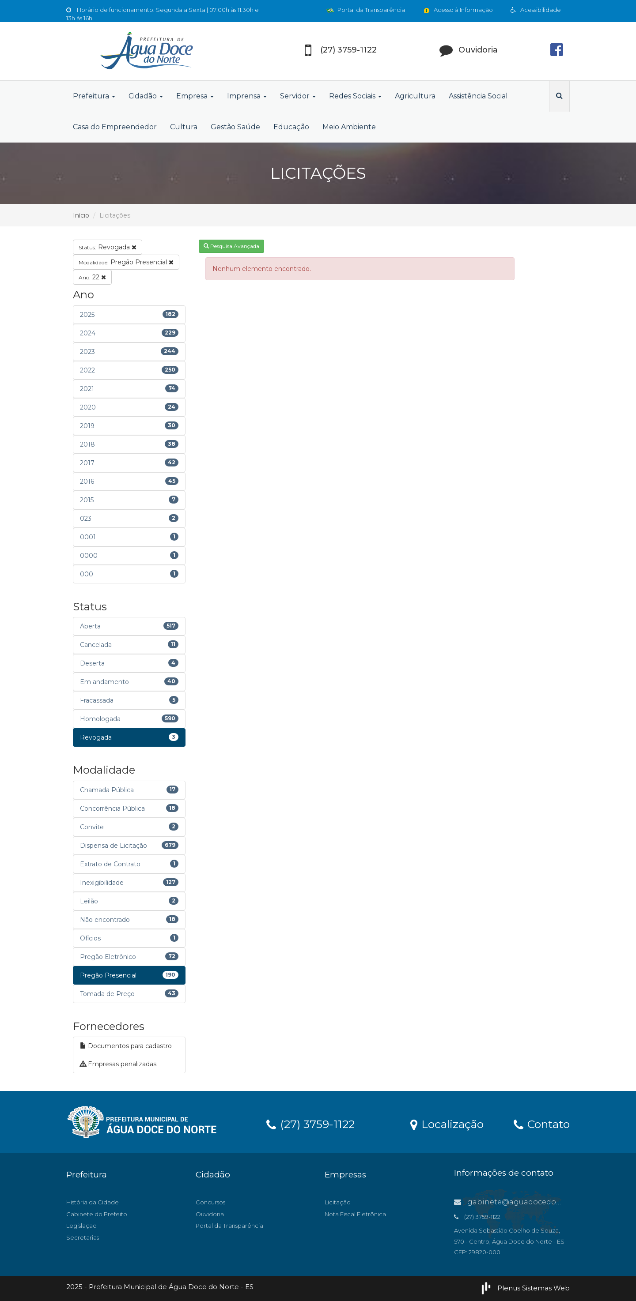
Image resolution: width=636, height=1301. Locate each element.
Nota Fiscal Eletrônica (355, 1214)
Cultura (183, 127)
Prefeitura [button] (94, 96)
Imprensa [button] (247, 96)
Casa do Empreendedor (115, 127)
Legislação (81, 1225)
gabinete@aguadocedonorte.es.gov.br (532, 1202)
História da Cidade (92, 1202)
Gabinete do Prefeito (96, 1214)
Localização (447, 1123)
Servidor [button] (298, 96)
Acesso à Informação (458, 9)
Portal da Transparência (365, 9)
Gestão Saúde (235, 127)
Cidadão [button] (146, 96)
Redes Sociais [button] (355, 96)
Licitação (338, 1202)
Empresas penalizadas (118, 1064)
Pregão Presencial (126, 262)
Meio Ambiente (349, 127)
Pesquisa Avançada (231, 246)
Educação (291, 127)
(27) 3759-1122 (310, 1123)
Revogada (107, 247)
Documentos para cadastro (126, 1046)
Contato (542, 1123)
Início (81, 215)
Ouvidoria (210, 1214)
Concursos (210, 1202)
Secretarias (82, 1237)
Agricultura (415, 96)
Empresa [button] (195, 96)
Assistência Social (478, 96)
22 (92, 277)
